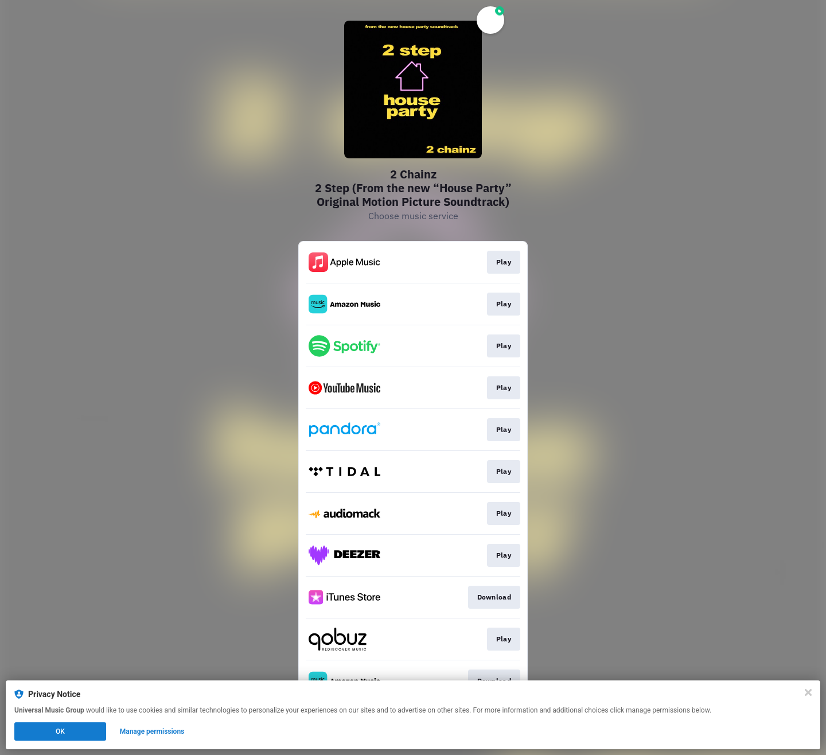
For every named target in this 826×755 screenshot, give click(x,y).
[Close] (808, 692)
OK (60, 731)
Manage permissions (152, 731)
